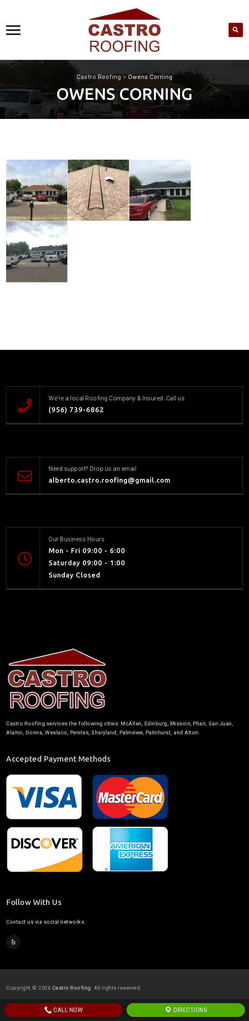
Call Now (63, 1010)
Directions (186, 1010)
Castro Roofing (71, 988)
